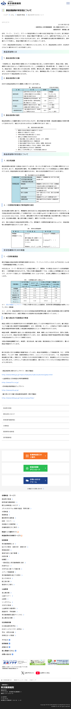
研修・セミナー (7, 521)
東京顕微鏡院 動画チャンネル (12, 614)
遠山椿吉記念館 (7, 618)
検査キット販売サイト (9, 532)
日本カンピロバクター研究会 (12, 629)
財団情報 (5, 540)
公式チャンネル (43, 673)
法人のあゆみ (6, 578)
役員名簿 (5, 556)
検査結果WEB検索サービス (11, 535)
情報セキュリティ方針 (20, 680)
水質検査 (6, 426)
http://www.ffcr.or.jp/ (10, 382)
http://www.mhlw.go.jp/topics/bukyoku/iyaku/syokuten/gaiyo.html (27, 375)
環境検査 (5, 515)
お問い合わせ (7, 654)
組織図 (4, 559)
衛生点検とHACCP (9, 414)
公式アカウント (27, 673)
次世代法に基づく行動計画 (11, 569)
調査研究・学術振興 (9, 611)
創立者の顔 (6, 581)
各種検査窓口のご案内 (9, 527)
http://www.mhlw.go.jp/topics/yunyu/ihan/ (18, 398)
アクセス (6, 640)
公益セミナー (6, 596)
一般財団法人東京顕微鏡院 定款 (13, 562)
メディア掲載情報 (8, 572)
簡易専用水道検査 (8, 431)
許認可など (6, 566)
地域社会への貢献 (8, 635)
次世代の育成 (6, 605)
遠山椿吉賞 (6, 593)
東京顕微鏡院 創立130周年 (11, 575)
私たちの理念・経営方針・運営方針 (14, 547)
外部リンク (33, 680)
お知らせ (6, 647)
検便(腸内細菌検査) (9, 420)
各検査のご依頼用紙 (9, 524)
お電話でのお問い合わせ (34, 489)
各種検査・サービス (9, 495)
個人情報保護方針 (6, 680)
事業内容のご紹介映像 (9, 553)
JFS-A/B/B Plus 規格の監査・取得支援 (15, 508)
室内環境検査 (7, 437)
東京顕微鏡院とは (8, 544)
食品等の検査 (7, 408)
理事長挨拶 (6, 550)
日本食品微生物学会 (9, 626)
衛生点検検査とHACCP (10, 505)
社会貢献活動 (6, 622)
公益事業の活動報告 (9, 608)
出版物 (4, 599)
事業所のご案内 (7, 584)
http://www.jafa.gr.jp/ (10, 390)
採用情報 (6, 643)
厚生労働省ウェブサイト (14, 305)
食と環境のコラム (9, 651)
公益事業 (5, 589)
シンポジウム (6, 602)
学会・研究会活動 (8, 632)
